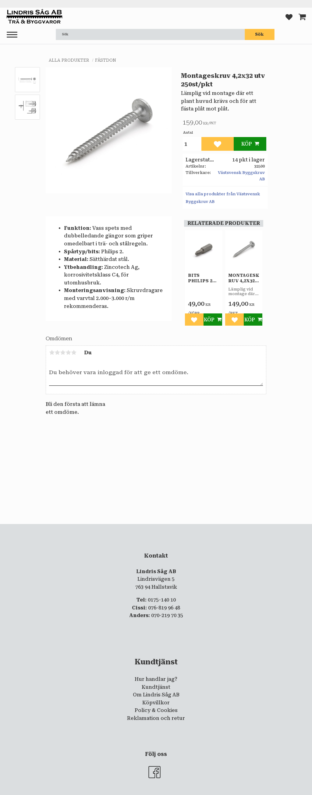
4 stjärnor (68, 352)
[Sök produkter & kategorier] (150, 34)
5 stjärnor (73, 352)
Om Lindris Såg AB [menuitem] (156, 695)
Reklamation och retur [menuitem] (156, 718)
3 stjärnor (63, 352)
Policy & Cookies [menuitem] (156, 710)
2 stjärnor (57, 352)
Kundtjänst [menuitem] (156, 687)
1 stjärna (52, 352)
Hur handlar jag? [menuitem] (156, 679)
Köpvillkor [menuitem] (156, 703)
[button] (12, 35)
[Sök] (260, 34)
